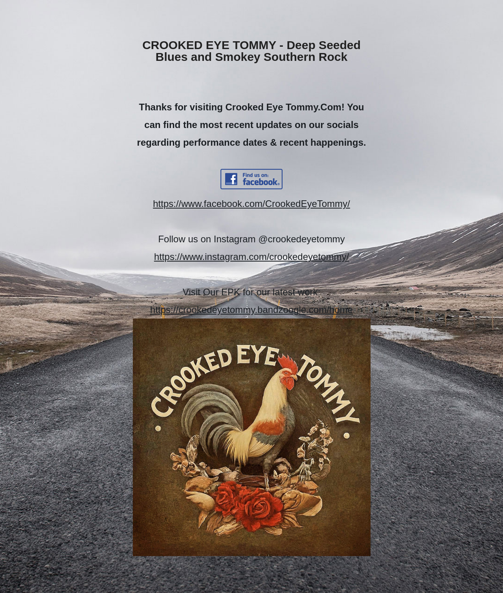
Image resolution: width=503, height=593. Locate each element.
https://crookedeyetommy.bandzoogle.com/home (251, 309)
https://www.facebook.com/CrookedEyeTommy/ (251, 203)
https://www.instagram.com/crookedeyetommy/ (251, 256)
